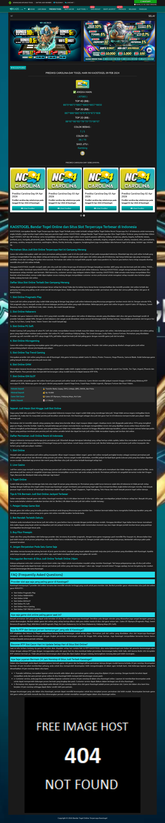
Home (31, 9)
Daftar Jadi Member (43, 2)
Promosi (122, 9)
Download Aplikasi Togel (20, 2)
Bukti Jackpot (109, 9)
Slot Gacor (69, 9)
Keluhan (132, 9)
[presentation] (81, 215)
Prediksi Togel (55, 9)
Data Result (95, 9)
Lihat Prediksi (27, 208)
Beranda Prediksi (18, 68)
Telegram (58, 2)
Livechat (69, 2)
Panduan (143, 9)
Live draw (42, 9)
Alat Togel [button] (81, 9)
